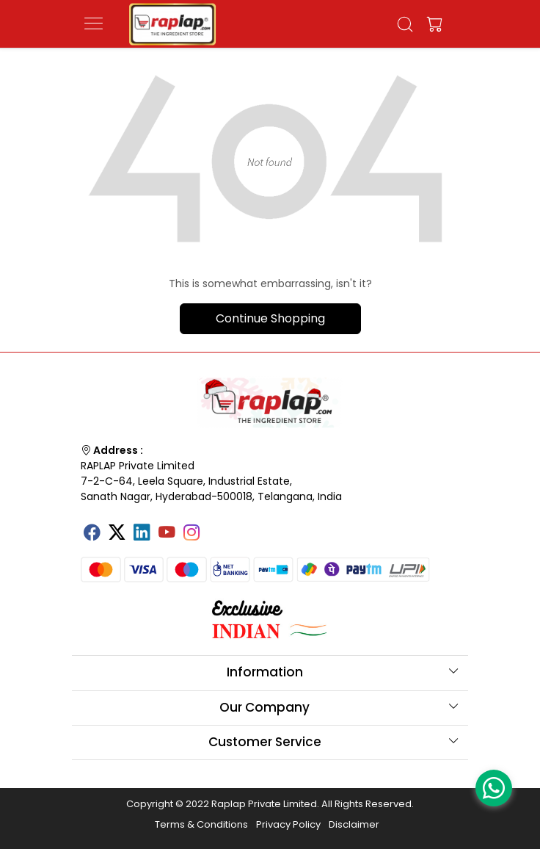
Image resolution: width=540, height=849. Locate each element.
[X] (117, 534)
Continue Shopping (270, 318)
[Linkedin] (142, 534)
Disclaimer (354, 824)
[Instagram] (191, 534)
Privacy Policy (288, 824)
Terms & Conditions (201, 824)
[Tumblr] (216, 527)
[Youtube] (167, 534)
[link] (405, 24)
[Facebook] (92, 534)
